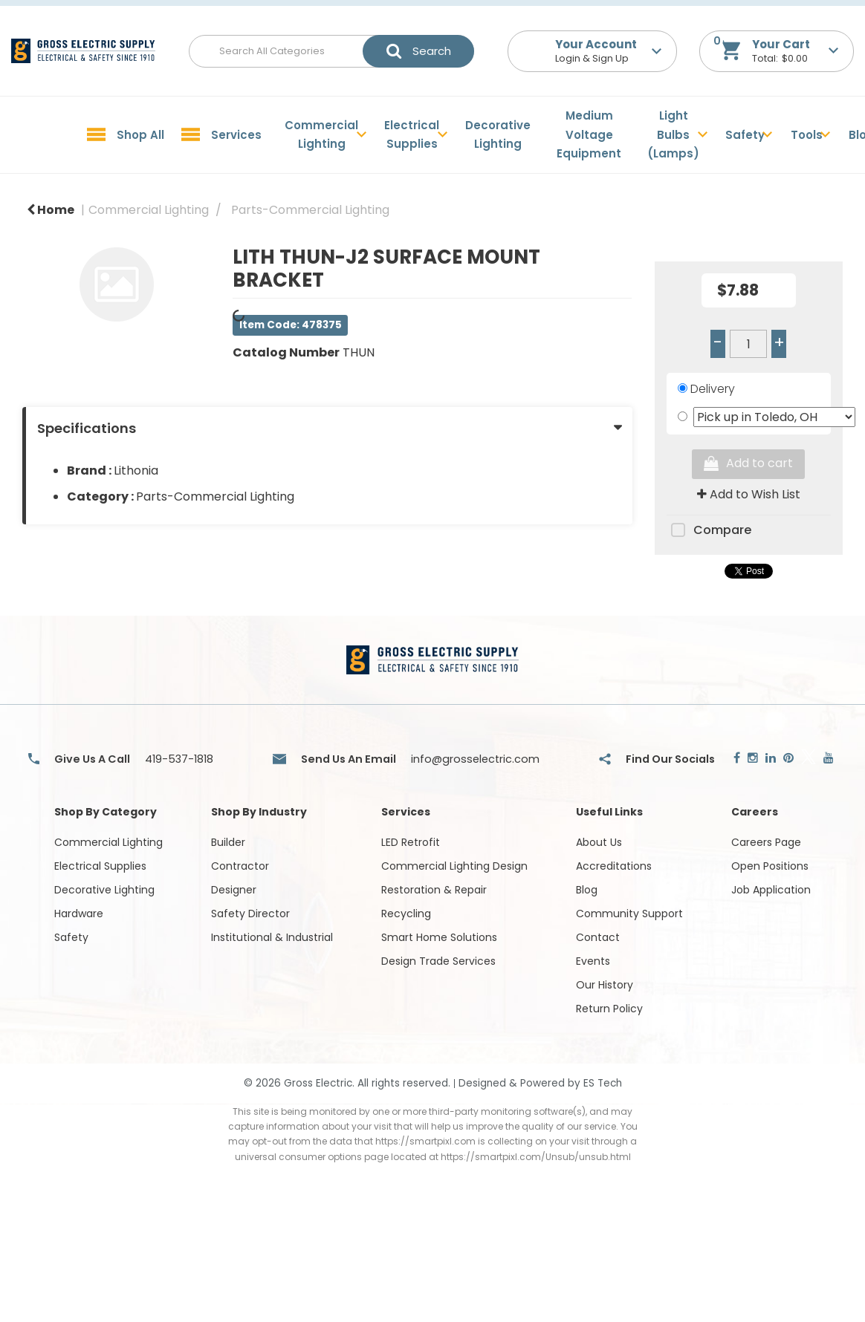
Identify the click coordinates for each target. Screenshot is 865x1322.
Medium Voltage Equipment (589, 134)
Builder (228, 842)
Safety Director (250, 913)
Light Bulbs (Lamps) (673, 134)
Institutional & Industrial (272, 937)
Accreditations (614, 866)
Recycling (406, 913)
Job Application (771, 889)
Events (593, 961)
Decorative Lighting (498, 134)
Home (50, 209)
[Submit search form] (418, 51)
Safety (745, 135)
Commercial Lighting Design (454, 866)
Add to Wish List (748, 494)
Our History (604, 984)
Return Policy (609, 1008)
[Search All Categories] (331, 51)
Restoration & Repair (434, 889)
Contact (598, 937)
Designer (233, 889)
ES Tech (602, 1083)
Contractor (240, 866)
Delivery (712, 389)
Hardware (78, 913)
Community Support (629, 913)
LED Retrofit (410, 842)
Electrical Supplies (411, 134)
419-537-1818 (179, 759)
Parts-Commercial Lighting (310, 209)
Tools (807, 135)
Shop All (140, 135)
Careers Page (766, 842)
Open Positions (770, 866)
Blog (586, 889)
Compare (709, 531)
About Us (599, 842)
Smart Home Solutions (439, 937)
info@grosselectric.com (475, 759)
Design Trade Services (438, 961)
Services (236, 135)
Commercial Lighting (321, 134)
